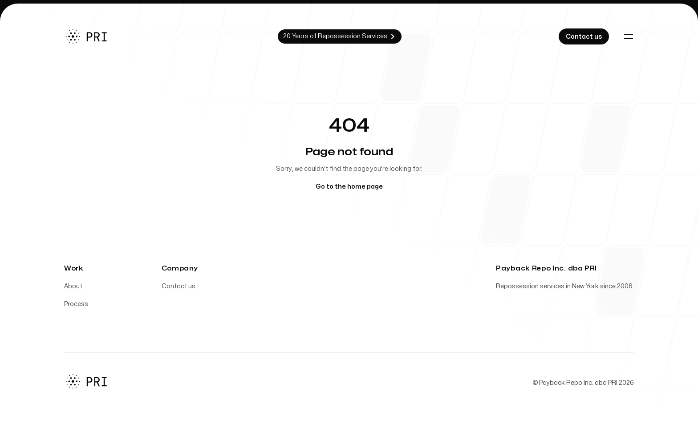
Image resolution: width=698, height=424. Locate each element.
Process (76, 306)
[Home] (92, 36)
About (73, 288)
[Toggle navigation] (628, 36)
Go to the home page (349, 187)
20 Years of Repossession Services (339, 36)
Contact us (178, 288)
